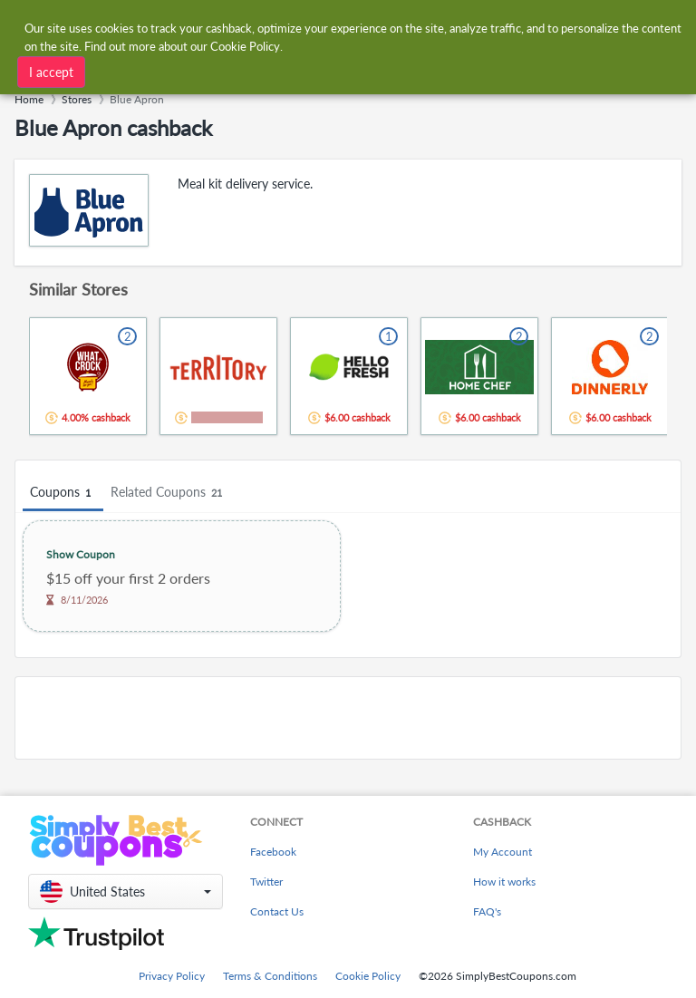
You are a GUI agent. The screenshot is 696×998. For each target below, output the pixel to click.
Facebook (273, 851)
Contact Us (277, 911)
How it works (504, 881)
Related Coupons (169, 492)
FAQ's (487, 911)
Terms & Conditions (270, 976)
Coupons (63, 492)
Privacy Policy (172, 976)
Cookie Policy (368, 976)
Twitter (266, 881)
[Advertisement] (348, 718)
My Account (502, 851)
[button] (125, 891)
